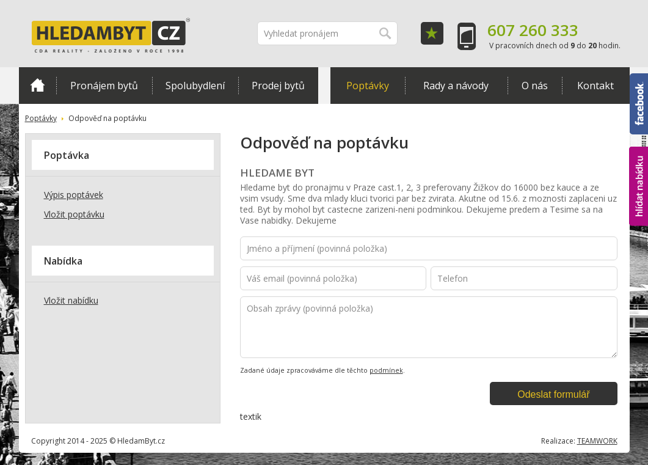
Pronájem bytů (104, 85)
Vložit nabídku (71, 300)
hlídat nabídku (638, 186)
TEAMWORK (597, 441)
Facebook (639, 103)
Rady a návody (456, 85)
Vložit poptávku (74, 214)
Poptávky (367, 85)
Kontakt (595, 85)
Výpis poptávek (73, 194)
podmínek (386, 370)
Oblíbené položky (432, 33)
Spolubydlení (195, 85)
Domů (37, 85)
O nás (535, 85)
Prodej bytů (278, 85)
